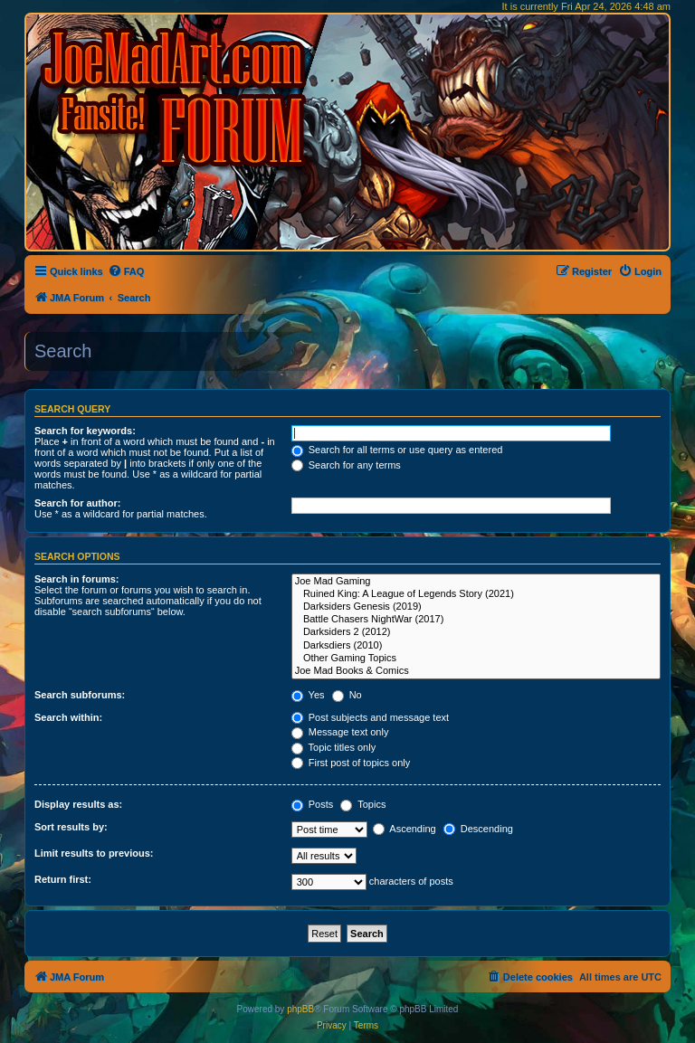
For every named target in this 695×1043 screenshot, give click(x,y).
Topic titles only (333, 747)
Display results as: (78, 804)
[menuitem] (126, 271)
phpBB (300, 1009)
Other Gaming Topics (476, 658)
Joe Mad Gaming (476, 581)
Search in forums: (76, 579)
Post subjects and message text (370, 717)
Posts (312, 804)
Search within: (68, 717)
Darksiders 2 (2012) (476, 632)
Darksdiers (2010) (476, 646)
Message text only (340, 731)
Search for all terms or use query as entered (397, 449)
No (347, 694)
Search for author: (77, 503)
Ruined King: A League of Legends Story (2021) (476, 594)
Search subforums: (79, 694)
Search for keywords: (85, 430)
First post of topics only (351, 762)
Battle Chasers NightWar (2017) (476, 619)
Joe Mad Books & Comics (476, 671)
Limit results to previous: (93, 853)
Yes (308, 694)
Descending (478, 828)
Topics (363, 804)
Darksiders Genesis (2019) (476, 607)
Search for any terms (346, 465)
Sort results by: (71, 826)
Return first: (62, 879)
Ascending (404, 828)
